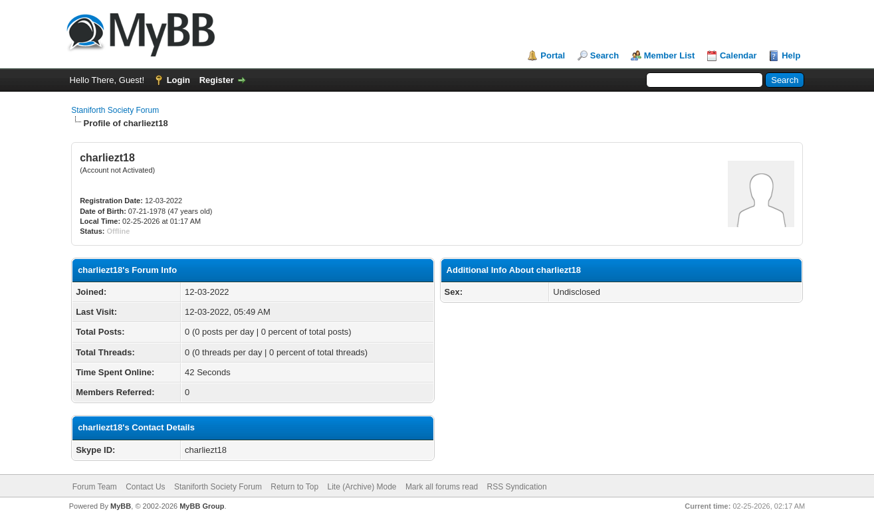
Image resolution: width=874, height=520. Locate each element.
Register (216, 80)
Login (178, 80)
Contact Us (145, 486)
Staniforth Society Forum (115, 110)
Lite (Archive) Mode (361, 486)
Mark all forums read (441, 486)
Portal (552, 55)
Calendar (738, 55)
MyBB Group (201, 506)
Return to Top (294, 486)
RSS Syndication (517, 486)
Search (604, 55)
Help (791, 55)
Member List (669, 55)
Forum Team (94, 486)
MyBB (120, 506)
